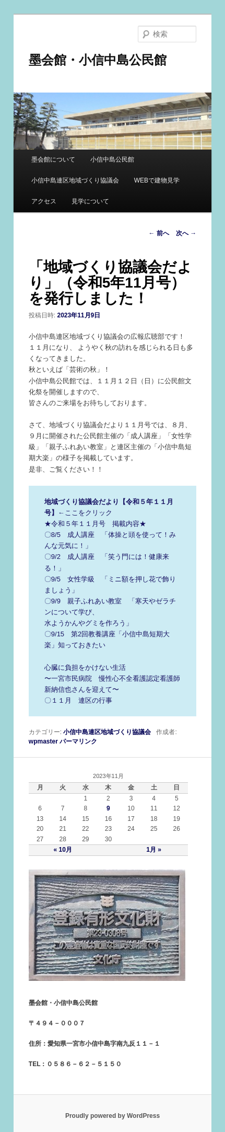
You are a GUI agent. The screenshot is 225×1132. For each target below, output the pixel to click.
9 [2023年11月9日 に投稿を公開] (108, 808)
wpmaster (43, 741)
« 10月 (63, 849)
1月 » (153, 849)
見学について (90, 201)
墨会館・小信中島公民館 (98, 60)
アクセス (43, 201)
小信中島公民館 (112, 159)
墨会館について (53, 159)
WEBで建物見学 (157, 180)
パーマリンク (78, 741)
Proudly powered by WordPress (112, 1115)
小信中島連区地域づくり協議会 (75, 180)
